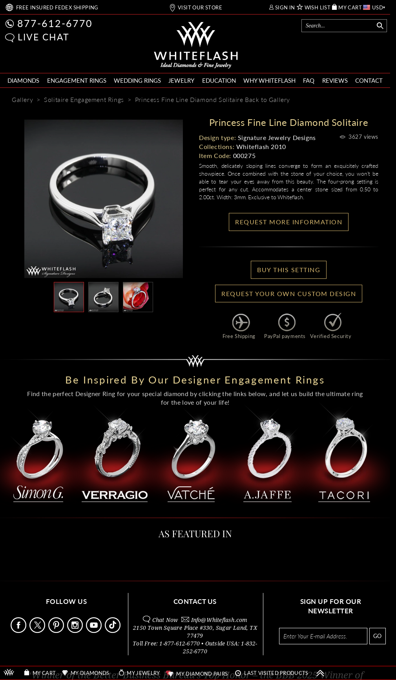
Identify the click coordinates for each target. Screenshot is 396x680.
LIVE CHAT (43, 36)
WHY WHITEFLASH (269, 80)
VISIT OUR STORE (200, 8)
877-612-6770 (55, 23)
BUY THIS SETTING (288, 269)
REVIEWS (335, 80)
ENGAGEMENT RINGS (76, 80)
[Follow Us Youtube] (94, 630)
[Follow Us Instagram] (75, 630)
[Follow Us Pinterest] (57, 630)
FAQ (308, 80)
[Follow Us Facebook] (19, 630)
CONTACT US (195, 601)
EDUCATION (219, 80)
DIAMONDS (23, 80)
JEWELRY (181, 80)
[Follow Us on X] (38, 630)
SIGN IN (285, 8)
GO (377, 636)
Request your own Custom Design (288, 293)
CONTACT (369, 80)
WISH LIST (318, 8)
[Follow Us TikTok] (113, 630)
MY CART (350, 8)
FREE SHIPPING (57, 8)
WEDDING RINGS (137, 80)
